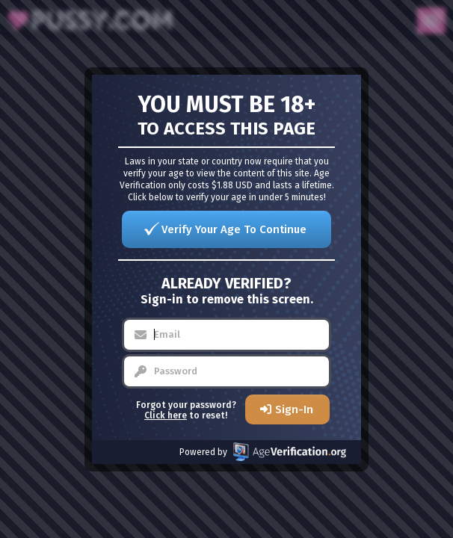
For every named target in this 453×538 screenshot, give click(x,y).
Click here (165, 415)
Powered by (262, 451)
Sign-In (294, 409)
